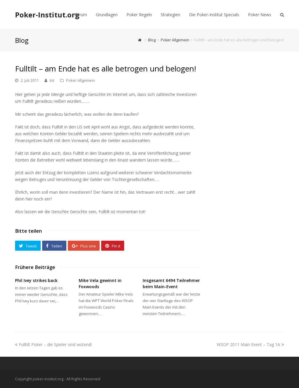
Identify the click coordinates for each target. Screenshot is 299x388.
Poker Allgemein (80, 80)
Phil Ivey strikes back (36, 280)
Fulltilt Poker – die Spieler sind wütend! (53, 344)
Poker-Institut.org (47, 14)
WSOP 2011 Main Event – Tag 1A (250, 344)
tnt (52, 80)
